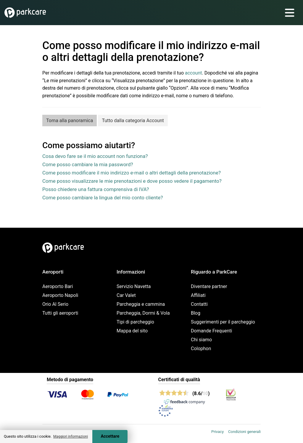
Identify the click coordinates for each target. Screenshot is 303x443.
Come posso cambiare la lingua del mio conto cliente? (102, 198)
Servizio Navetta (134, 286)
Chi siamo (201, 339)
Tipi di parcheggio (135, 322)
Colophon (201, 348)
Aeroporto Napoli (60, 295)
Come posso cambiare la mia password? (87, 164)
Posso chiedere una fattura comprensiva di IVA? (95, 189)
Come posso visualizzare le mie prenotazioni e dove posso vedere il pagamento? (132, 181)
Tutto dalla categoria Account (133, 120)
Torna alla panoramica (69, 120)
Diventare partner (209, 286)
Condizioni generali (244, 431)
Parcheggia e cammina (141, 304)
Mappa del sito (132, 331)
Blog (195, 313)
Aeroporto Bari (57, 286)
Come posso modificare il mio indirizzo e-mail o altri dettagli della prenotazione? (131, 173)
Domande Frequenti (211, 331)
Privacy (217, 431)
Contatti (199, 304)
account (193, 73)
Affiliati (198, 295)
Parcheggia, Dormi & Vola (143, 313)
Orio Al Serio (55, 304)
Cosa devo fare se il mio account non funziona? (95, 156)
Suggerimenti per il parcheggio (223, 322)
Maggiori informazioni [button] (70, 436)
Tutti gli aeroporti (60, 313)
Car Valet (126, 295)
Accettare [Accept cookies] (110, 436)
